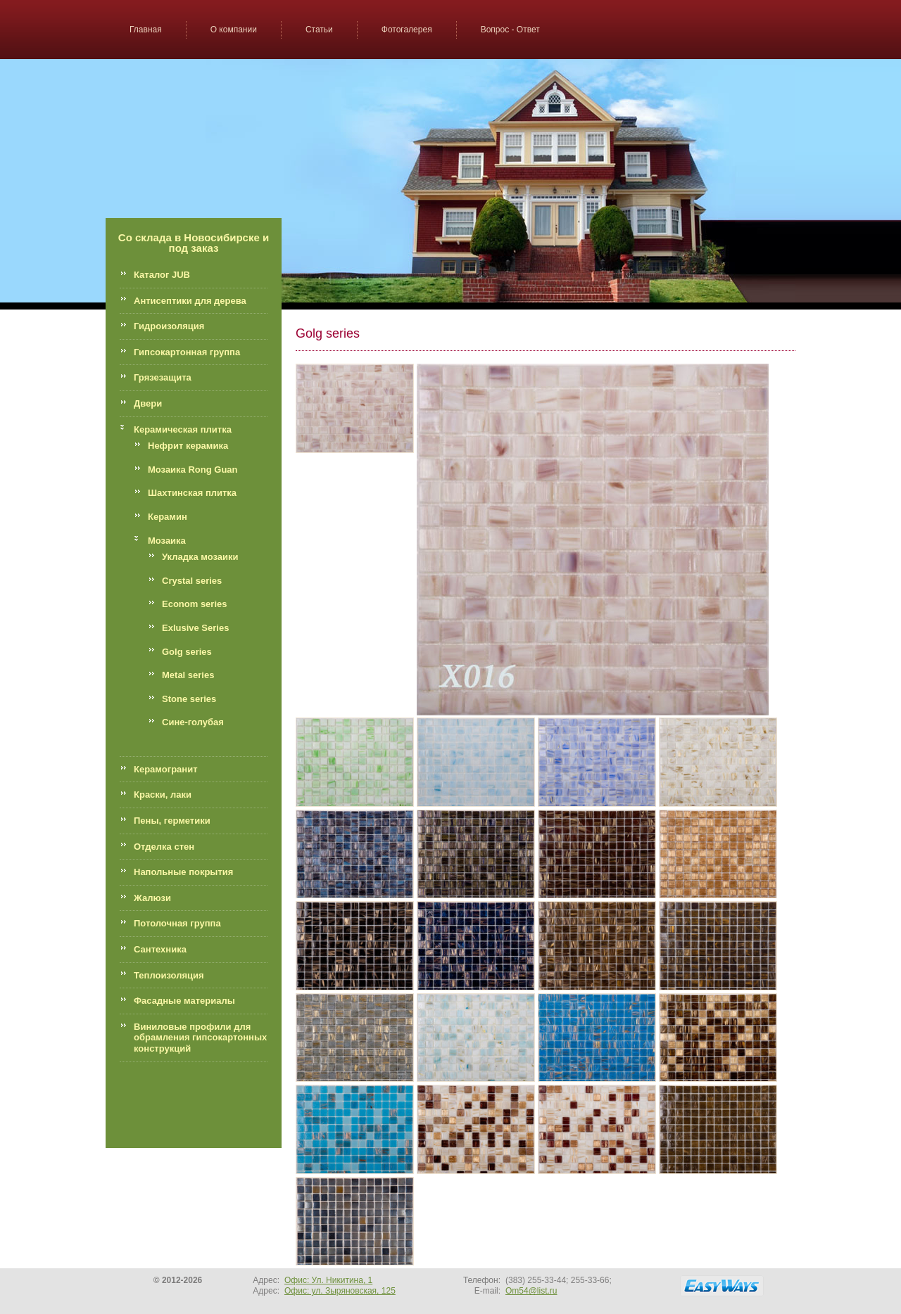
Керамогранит (166, 769)
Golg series (187, 651)
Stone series (189, 699)
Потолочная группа (177, 923)
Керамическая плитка (183, 429)
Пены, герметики (172, 820)
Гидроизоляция (169, 326)
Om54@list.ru (531, 1291)
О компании (233, 29)
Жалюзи (152, 898)
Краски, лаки (162, 794)
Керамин (167, 516)
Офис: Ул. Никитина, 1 (328, 1280)
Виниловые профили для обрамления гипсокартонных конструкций (200, 1037)
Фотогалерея (407, 29)
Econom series (194, 604)
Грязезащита (162, 377)
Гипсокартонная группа (187, 352)
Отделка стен (164, 846)
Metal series (188, 675)
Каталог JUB (162, 274)
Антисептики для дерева (190, 300)
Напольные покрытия (183, 872)
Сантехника (160, 949)
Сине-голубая (193, 722)
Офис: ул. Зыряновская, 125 (340, 1291)
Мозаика (167, 540)
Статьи (319, 29)
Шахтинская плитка (192, 492)
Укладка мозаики (200, 556)
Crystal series (192, 580)
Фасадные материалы (184, 1000)
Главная (146, 29)
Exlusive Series (195, 628)
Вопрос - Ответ (510, 29)
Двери (148, 403)
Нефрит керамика (188, 445)
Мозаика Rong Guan (193, 469)
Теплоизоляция (169, 975)
